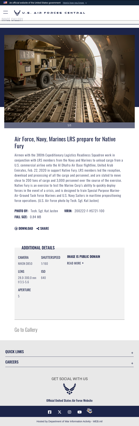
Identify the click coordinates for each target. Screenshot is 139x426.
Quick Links (14, 351)
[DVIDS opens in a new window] (89, 410)
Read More (74, 263)
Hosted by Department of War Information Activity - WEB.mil (69, 421)
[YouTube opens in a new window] (79, 412)
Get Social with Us (70, 379)
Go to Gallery (26, 329)
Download (24, 228)
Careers (11, 362)
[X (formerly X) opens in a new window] (59, 412)
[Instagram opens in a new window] (69, 412)
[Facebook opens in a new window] (49, 412)
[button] (75, 3)
